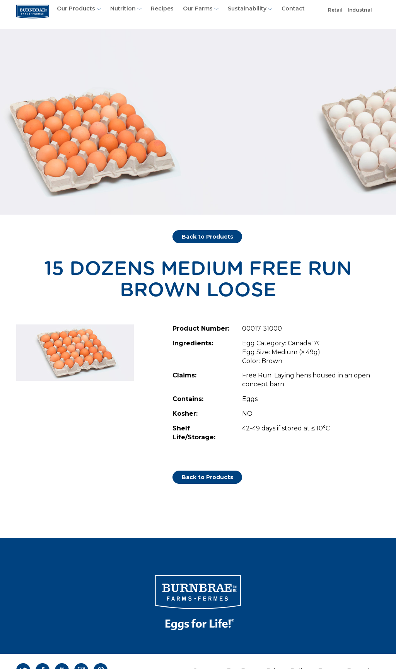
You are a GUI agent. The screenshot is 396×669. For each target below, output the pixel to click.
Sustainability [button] (250, 8)
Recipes (162, 8)
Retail (336, 12)
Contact (293, 8)
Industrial (361, 12)
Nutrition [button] (126, 8)
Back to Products (207, 236)
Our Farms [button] (200, 8)
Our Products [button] (79, 8)
